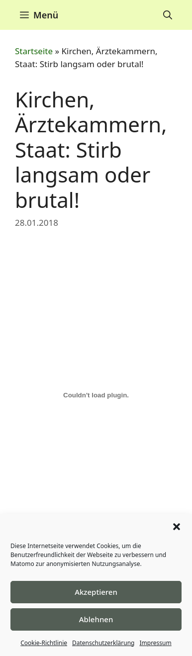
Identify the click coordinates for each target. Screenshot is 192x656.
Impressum (155, 643)
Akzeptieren (96, 592)
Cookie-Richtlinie (43, 643)
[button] (177, 527)
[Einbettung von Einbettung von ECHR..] (96, 395)
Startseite (34, 51)
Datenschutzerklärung (103, 643)
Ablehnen (96, 619)
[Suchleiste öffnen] (167, 15)
